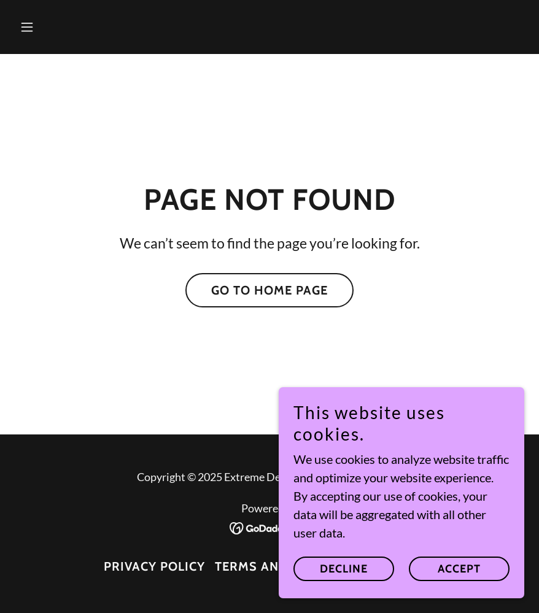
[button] (53, 27)
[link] (270, 526)
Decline (344, 569)
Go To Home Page (269, 290)
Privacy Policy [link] (154, 566)
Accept (459, 569)
